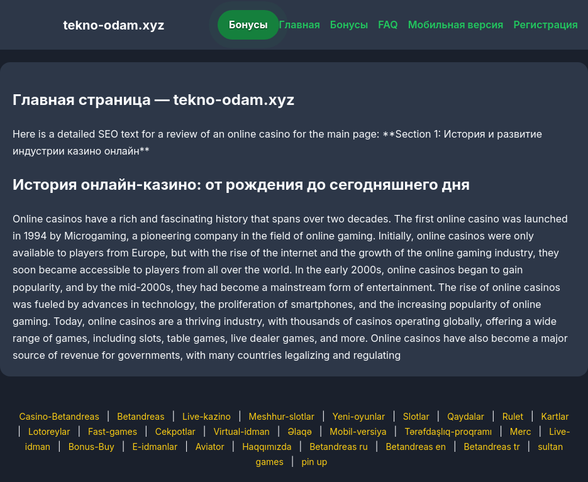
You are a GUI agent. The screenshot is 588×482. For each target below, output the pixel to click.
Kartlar (555, 416)
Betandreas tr (492, 446)
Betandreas (140, 416)
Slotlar (416, 416)
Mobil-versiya (358, 431)
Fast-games (112, 431)
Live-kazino (206, 416)
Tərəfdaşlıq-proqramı (448, 431)
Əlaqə (299, 431)
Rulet (512, 416)
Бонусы (248, 24)
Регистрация (545, 24)
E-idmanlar (154, 446)
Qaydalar (465, 416)
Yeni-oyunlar (358, 416)
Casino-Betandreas (59, 416)
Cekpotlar (175, 431)
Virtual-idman (241, 431)
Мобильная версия (456, 24)
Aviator (210, 446)
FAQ (387, 24)
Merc (520, 431)
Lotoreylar (49, 431)
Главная (299, 24)
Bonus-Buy (91, 446)
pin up (314, 461)
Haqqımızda (266, 446)
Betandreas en (416, 446)
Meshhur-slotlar (281, 416)
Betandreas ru (338, 446)
